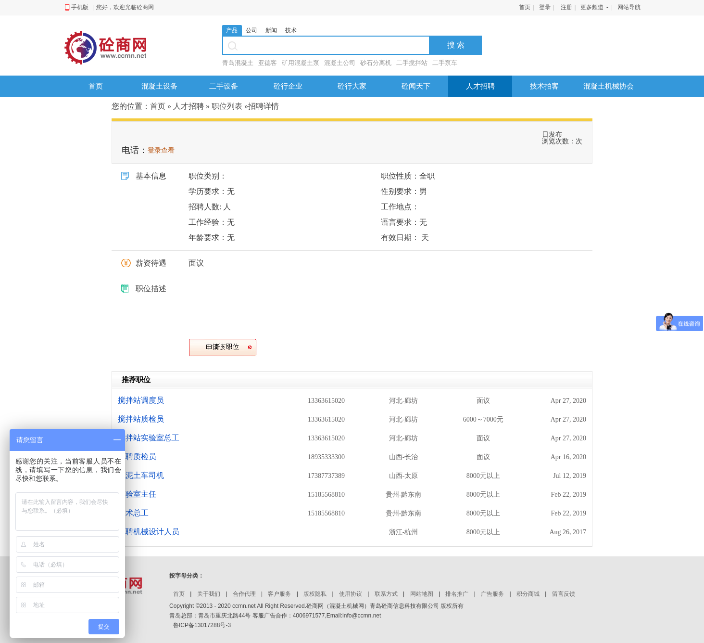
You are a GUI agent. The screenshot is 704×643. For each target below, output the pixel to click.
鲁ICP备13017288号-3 (202, 625)
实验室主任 (137, 494)
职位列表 (227, 106)
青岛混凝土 (237, 62)
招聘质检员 (137, 456)
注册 (566, 7)
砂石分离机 (375, 62)
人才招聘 (480, 86)
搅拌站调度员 (141, 400)
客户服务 (279, 594)
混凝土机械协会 (608, 86)
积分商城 (528, 594)
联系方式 (386, 594)
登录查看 (161, 150)
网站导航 (629, 7)
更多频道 (591, 7)
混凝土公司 (339, 62)
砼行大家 (352, 86)
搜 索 (456, 45)
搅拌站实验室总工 (148, 438)
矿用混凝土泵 (300, 62)
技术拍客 (544, 86)
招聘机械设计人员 (148, 531)
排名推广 (456, 594)
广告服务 (492, 594)
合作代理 (244, 594)
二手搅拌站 (411, 62)
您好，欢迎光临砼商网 (125, 7)
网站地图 (421, 594)
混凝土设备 (159, 86)
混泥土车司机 (141, 475)
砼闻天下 (416, 86)
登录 (545, 7)
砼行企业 (288, 86)
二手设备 (223, 86)
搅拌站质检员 (141, 419)
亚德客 (267, 62)
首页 (524, 7)
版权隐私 (315, 594)
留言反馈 (563, 594)
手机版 (80, 7)
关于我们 (208, 594)
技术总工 (133, 513)
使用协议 (350, 594)
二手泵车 (444, 62)
